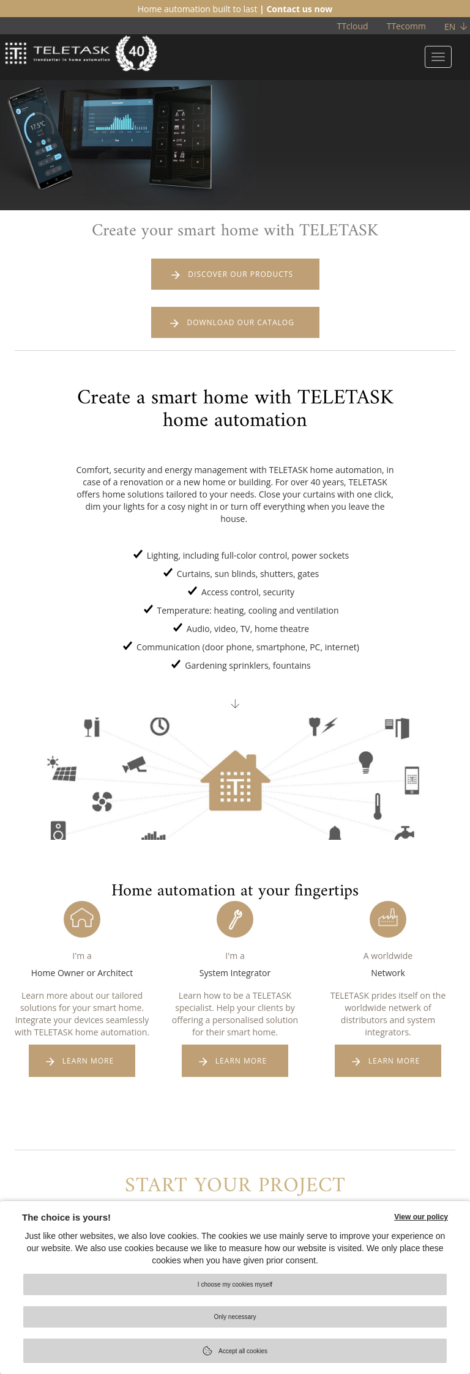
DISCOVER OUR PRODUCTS (241, 275)
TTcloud (352, 26)
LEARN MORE (88, 1063)
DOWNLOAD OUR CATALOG (240, 324)
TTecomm (406, 26)
